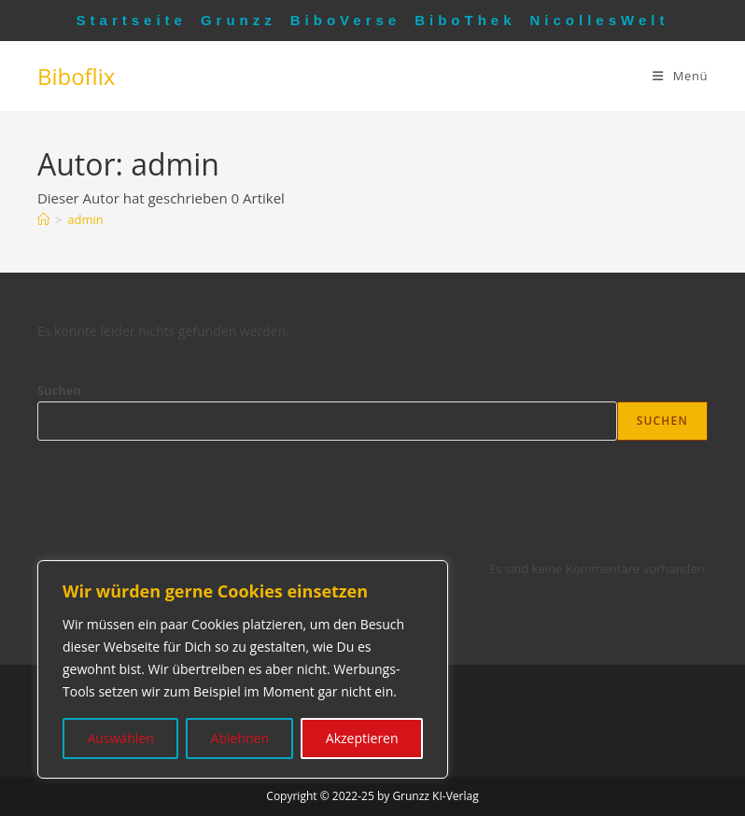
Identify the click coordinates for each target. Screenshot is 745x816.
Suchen (59, 390)
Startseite (132, 20)
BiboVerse (345, 20)
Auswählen (120, 738)
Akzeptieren (362, 738)
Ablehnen (240, 738)
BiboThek (465, 20)
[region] (242, 669)
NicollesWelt (599, 20)
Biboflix (76, 76)
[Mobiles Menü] (680, 75)
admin (85, 219)
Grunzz (238, 20)
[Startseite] (43, 219)
